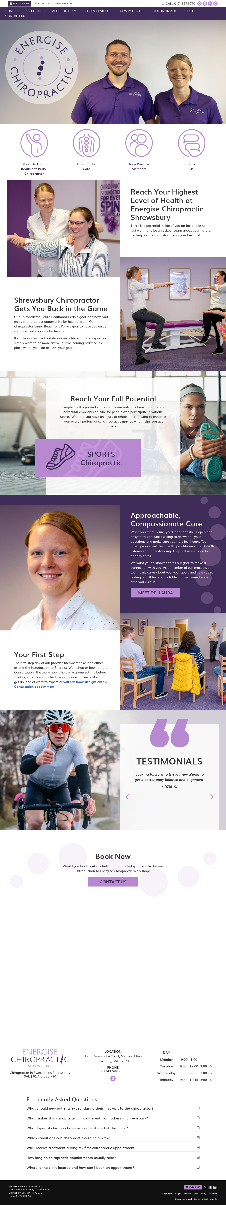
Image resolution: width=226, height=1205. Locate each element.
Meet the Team (63, 11)
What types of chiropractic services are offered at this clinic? (77, 1127)
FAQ (190, 11)
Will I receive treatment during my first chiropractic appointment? (81, 1147)
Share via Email (215, 1187)
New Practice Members (139, 150)
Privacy (187, 1193)
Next (211, 797)
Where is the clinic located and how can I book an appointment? (80, 1167)
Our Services (98, 11)
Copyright (167, 1193)
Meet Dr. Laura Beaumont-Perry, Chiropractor (34, 152)
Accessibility (200, 1193)
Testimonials (164, 11)
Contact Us (15, 16)
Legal (178, 1193)
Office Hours (63, 3)
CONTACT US (113, 881)
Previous (127, 797)
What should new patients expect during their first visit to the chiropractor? (89, 1108)
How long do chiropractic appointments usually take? (71, 1157)
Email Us (42, 3)
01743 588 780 (184, 3)
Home (10, 11)
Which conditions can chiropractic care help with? (68, 1137)
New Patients (131, 11)
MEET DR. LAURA (155, 592)
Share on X (206, 1187)
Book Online (19, 3)
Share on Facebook (210, 1187)
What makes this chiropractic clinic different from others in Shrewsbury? (87, 1118)
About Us (33, 11)
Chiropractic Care (86, 150)
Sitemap (213, 1193)
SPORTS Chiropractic (101, 458)
